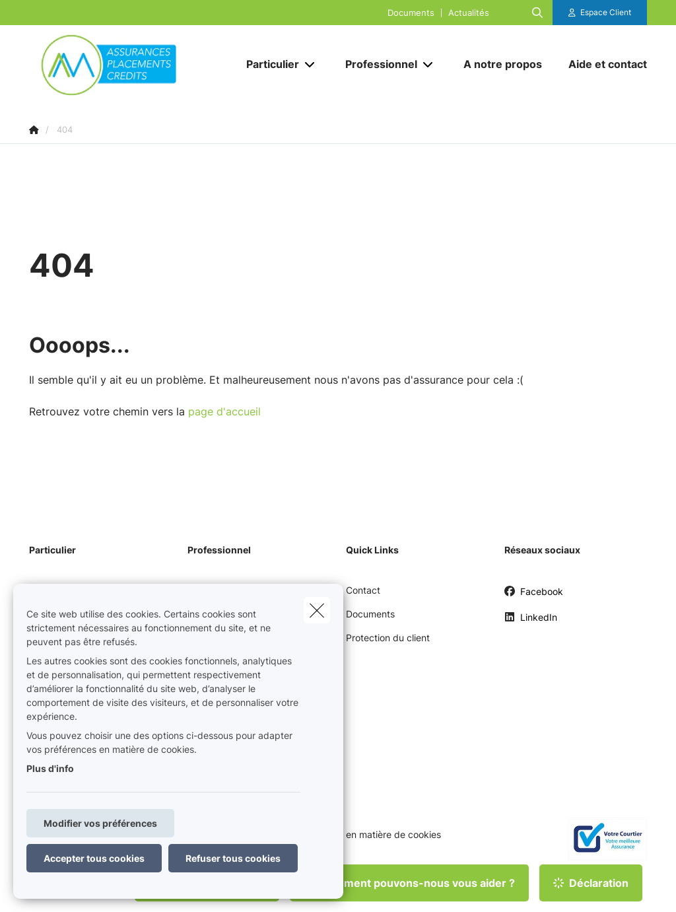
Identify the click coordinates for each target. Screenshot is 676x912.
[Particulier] (267, 64)
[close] (317, 610)
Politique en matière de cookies (373, 834)
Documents (411, 13)
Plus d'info (50, 768)
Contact (363, 590)
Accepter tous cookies (94, 858)
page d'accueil (224, 411)
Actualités (468, 13)
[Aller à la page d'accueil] (128, 64)
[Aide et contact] (601, 64)
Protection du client (388, 637)
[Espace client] (600, 12)
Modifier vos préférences (100, 823)
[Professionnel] (376, 64)
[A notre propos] (502, 64)
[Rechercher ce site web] (537, 12)
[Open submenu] (310, 64)
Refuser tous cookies (233, 858)
